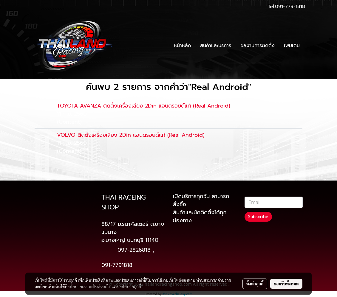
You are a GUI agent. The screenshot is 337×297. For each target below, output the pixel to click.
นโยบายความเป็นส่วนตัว (89, 286)
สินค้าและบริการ (215, 45)
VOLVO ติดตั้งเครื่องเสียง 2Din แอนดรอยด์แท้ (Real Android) (131, 135)
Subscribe (258, 217)
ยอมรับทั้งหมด (286, 283)
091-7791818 (116, 265)
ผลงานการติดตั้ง (257, 45)
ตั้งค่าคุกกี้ (254, 283)
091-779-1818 (290, 6)
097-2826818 (134, 250)
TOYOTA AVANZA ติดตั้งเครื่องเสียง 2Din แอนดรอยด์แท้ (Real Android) (143, 106)
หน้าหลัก (182, 45)
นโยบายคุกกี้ (130, 286)
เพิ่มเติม (292, 45)
